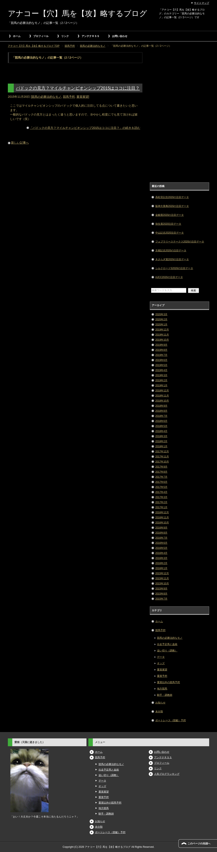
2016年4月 (161, 553)
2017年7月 (161, 476)
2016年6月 (161, 542)
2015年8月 (161, 593)
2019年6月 (161, 360)
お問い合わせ (119, 36)
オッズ (161, 663)
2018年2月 (161, 441)
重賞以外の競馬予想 (168, 682)
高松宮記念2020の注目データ (172, 197)
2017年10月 (162, 461)
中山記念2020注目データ (169, 232)
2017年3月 (161, 497)
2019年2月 (161, 380)
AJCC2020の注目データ (169, 277)
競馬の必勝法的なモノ (46, 96)
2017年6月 (161, 481)
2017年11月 (162, 456)
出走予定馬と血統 (167, 644)
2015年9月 (161, 588)
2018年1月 (161, 446)
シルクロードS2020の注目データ (174, 268)
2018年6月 (161, 421)
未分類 (159, 711)
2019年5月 (161, 365)
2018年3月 (161, 436)
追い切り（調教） (167, 650)
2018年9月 (161, 405)
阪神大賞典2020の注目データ (172, 206)
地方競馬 (162, 688)
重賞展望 (82, 96)
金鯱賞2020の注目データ (169, 214)
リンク (65, 36)
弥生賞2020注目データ (168, 223)
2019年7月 (161, 355)
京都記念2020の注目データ (170, 250)
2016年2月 (161, 563)
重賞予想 (162, 675)
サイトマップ (201, 2)
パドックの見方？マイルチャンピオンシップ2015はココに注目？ (78, 88)
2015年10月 (162, 583)
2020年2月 (161, 319)
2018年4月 (161, 431)
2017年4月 (161, 492)
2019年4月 (161, 370)
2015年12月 (162, 573)
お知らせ (160, 702)
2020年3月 (161, 314)
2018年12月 (162, 390)
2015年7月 (161, 598)
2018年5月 (161, 426)
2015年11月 (162, 578)
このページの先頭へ (199, 843)
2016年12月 (162, 512)
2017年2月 (161, 502)
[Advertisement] (179, 115)
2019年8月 (161, 349)
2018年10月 (162, 400)
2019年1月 (161, 385)
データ (161, 656)
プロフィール (41, 36)
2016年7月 (161, 537)
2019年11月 (162, 334)
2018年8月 (161, 410)
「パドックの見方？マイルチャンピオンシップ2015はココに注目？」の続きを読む (85, 127)
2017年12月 (162, 451)
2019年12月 (162, 329)
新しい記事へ (20, 142)
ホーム (17, 36)
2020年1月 (161, 324)
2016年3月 (161, 558)
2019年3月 (161, 375)
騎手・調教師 (164, 695)
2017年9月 (161, 466)
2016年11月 (162, 517)
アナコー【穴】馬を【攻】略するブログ (77, 13)
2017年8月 (161, 471)
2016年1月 (161, 568)
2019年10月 (162, 339)
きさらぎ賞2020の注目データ (172, 259)
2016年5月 (161, 547)
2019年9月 (161, 344)
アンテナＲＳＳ (90, 36)
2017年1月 (161, 507)
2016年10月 (162, 522)
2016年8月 (161, 532)
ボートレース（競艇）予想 (170, 720)
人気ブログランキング (166, 773)
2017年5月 (161, 487)
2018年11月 (162, 395)
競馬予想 (69, 96)
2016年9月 (161, 527)
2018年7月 (161, 415)
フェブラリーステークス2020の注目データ (179, 241)
